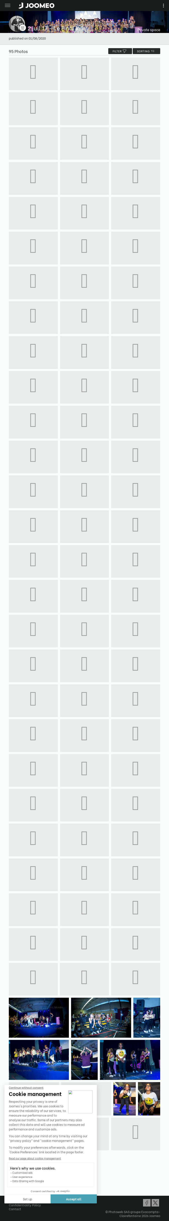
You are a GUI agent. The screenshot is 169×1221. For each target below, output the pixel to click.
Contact (15, 1208)
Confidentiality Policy (25, 1205)
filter (120, 51)
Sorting (146, 51)
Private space (149, 29)
